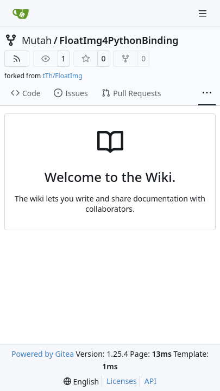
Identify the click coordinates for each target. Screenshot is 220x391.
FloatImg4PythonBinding (118, 40)
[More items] (207, 93)
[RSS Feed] (16, 59)
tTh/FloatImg (62, 75)
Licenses (121, 381)
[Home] (20, 13)
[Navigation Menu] (204, 13)
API (150, 381)
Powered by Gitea (42, 354)
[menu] (81, 381)
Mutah (37, 40)
